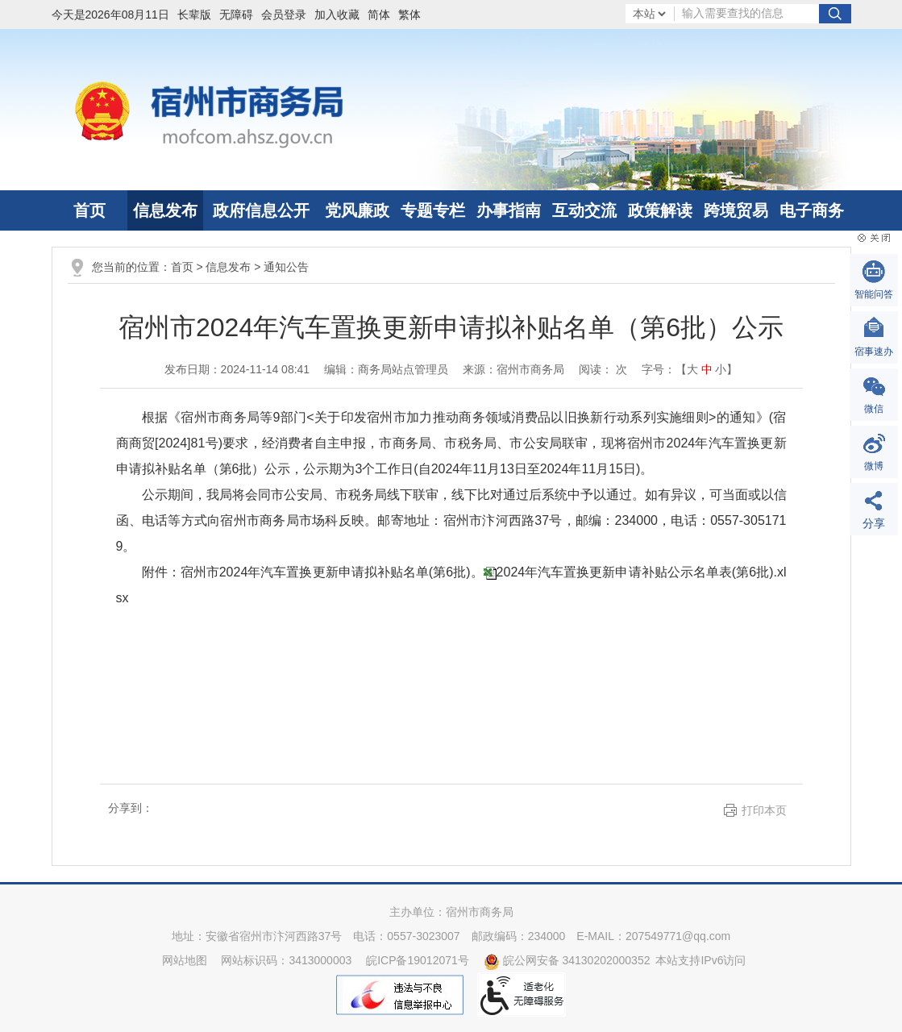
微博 (873, 466)
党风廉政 (357, 210)
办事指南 (508, 210)
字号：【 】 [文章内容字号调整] (690, 369)
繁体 (409, 14)
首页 (89, 210)
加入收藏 (337, 14)
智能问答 (873, 294)
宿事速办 (873, 351)
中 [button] (707, 369)
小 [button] (720, 369)
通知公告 (286, 266)
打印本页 (764, 810)
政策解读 (660, 210)
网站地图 (184, 960)
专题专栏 (433, 210)
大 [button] (692, 369)
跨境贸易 (736, 210)
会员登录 (283, 14)
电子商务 (811, 210)
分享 (874, 523)
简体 (379, 14)
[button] (198, 14)
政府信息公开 (261, 210)
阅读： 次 (603, 369)
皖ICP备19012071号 (417, 960)
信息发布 (165, 210)
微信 (873, 408)
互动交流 (584, 210)
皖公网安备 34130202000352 (567, 960)
